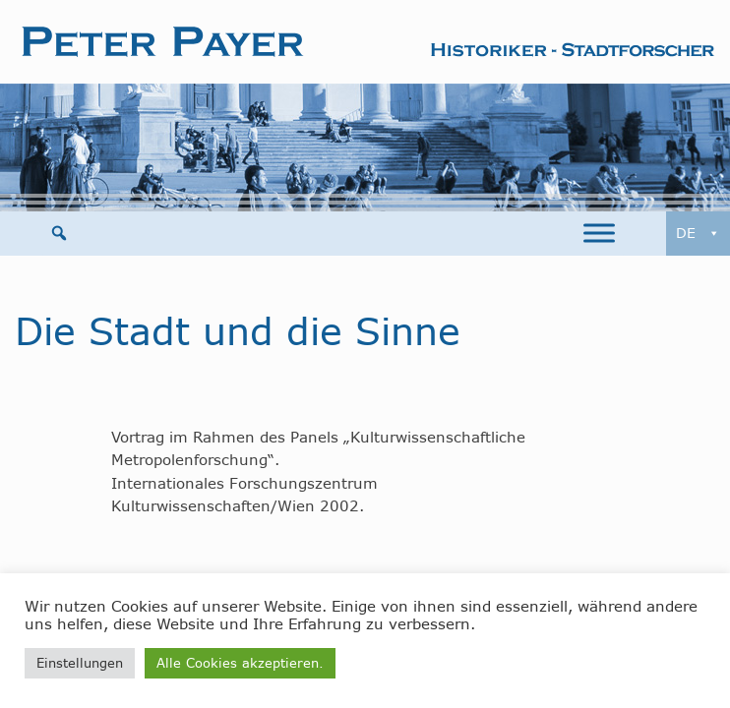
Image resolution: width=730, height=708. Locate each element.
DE (698, 233)
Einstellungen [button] (79, 663)
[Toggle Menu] (599, 233)
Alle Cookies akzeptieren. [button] (240, 663)
